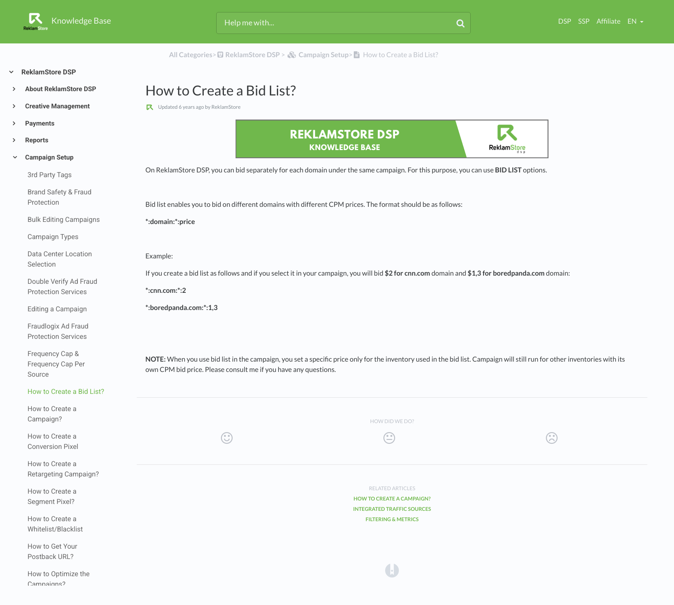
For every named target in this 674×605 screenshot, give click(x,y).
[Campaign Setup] (317, 55)
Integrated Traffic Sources (392, 509)
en (633, 21)
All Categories (190, 55)
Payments (39, 123)
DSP (564, 21)
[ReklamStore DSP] (248, 55)
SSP (584, 21)
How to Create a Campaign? (392, 498)
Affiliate (609, 21)
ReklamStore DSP (48, 72)
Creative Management (57, 106)
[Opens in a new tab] (392, 570)
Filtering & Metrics (392, 519)
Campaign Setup (49, 157)
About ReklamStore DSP (60, 89)
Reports (36, 140)
